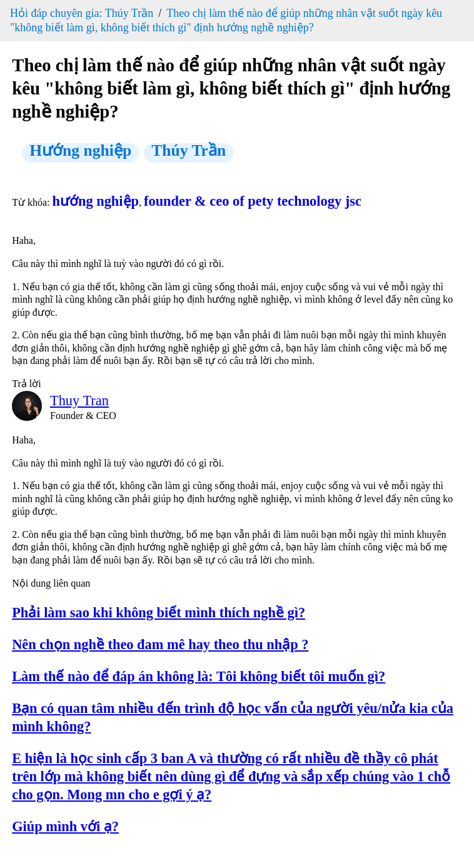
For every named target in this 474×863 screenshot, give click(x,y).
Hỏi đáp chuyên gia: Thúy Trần (81, 13)
